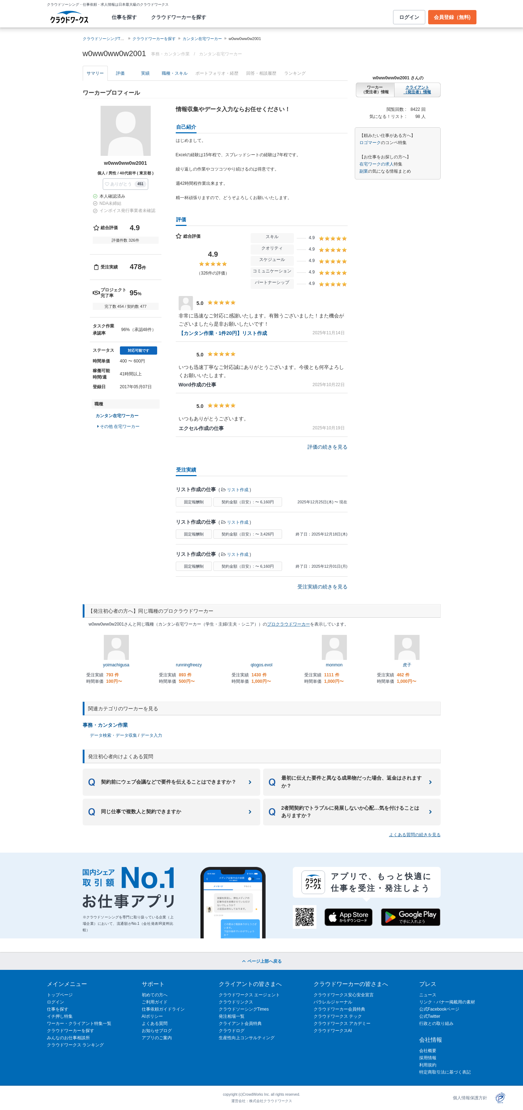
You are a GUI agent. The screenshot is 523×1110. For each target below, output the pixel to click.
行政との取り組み (436, 1023)
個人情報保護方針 (470, 1098)
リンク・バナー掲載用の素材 (447, 1002)
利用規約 (427, 1064)
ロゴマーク (370, 142)
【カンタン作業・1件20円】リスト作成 (223, 333)
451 (140, 184)
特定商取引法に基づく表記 (445, 1072)
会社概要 (427, 1050)
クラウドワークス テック (338, 1016)
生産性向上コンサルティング (247, 1037)
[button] (125, 184)
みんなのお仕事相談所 (68, 1037)
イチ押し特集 (60, 1016)
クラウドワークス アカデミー (342, 1023)
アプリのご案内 (157, 1037)
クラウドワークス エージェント (249, 994)
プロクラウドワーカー (288, 624)
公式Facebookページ (439, 1009)
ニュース (427, 994)
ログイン (409, 17)
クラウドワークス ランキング (75, 1044)
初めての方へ (155, 994)
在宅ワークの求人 (376, 164)
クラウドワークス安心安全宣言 (344, 994)
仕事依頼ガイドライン (163, 1009)
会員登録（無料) (452, 17)
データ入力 (151, 735)
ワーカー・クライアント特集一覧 (79, 1023)
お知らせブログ (157, 1030)
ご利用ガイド (155, 1002)
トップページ (60, 994)
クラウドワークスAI (333, 1030)
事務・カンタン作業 (105, 725)
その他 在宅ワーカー (118, 426)
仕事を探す (124, 17)
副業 (363, 171)
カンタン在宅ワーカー (202, 38)
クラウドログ (231, 1030)
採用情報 (427, 1057)
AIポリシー (152, 1016)
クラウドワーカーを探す (178, 17)
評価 (120, 73)
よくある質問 (155, 1023)
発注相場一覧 (231, 1016)
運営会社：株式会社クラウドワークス (261, 1101)
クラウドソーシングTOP (104, 38)
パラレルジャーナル (333, 1002)
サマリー (95, 73)
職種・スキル (175, 73)
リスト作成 (237, 489)
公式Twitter (429, 1016)
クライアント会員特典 (240, 1023)
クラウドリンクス (236, 1002)
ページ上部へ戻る (261, 961)
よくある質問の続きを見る (415, 834)
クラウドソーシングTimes (244, 1009)
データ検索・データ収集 (113, 735)
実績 (145, 73)
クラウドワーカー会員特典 (339, 1009)
